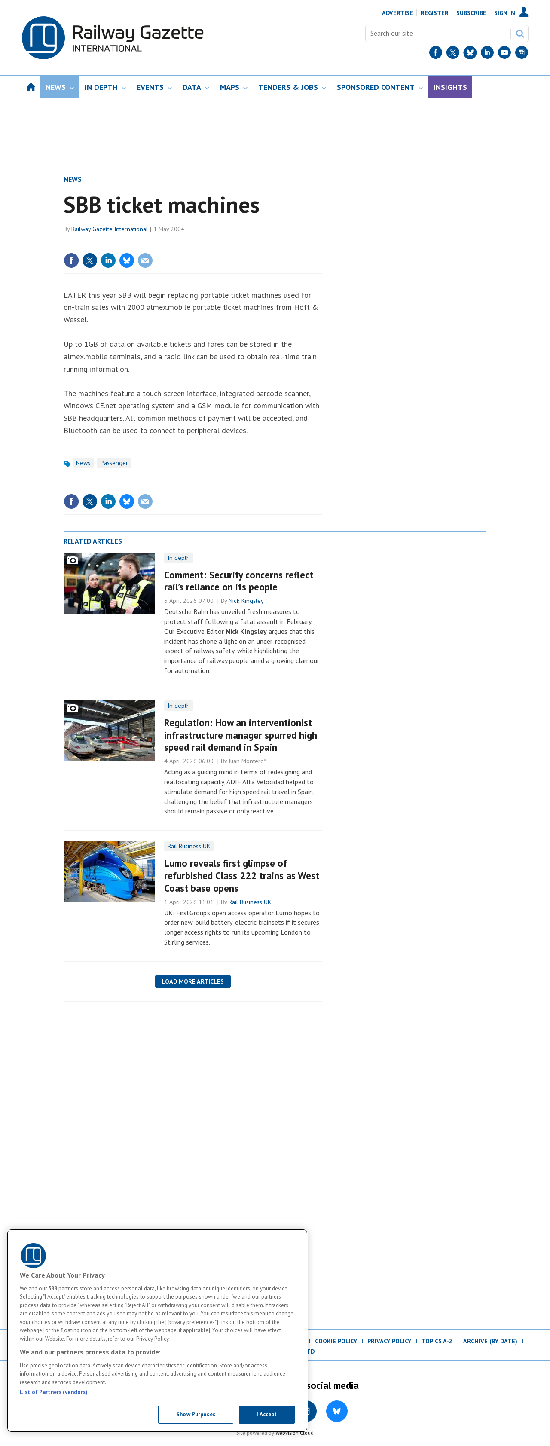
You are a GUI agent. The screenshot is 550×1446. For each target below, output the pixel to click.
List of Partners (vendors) (54, 1392)
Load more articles (193, 981)
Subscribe (471, 12)
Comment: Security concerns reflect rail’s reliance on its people (238, 581)
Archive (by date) (490, 1341)
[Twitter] (453, 54)
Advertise (397, 12)
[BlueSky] (470, 54)
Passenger (114, 463)
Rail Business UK (189, 846)
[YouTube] (504, 54)
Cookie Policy (336, 1341)
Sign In (504, 12)
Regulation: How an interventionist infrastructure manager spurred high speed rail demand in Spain (240, 735)
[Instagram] (522, 54)
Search (520, 33)
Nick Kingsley (246, 601)
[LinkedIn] (487, 54)
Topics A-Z (437, 1341)
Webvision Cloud (294, 1432)
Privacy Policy (389, 1341)
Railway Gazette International (109, 229)
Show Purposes (195, 1414)
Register (435, 12)
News (73, 179)
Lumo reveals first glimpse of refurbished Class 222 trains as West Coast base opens (241, 875)
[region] (157, 1330)
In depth (179, 558)
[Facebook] (436, 54)
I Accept (267, 1414)
